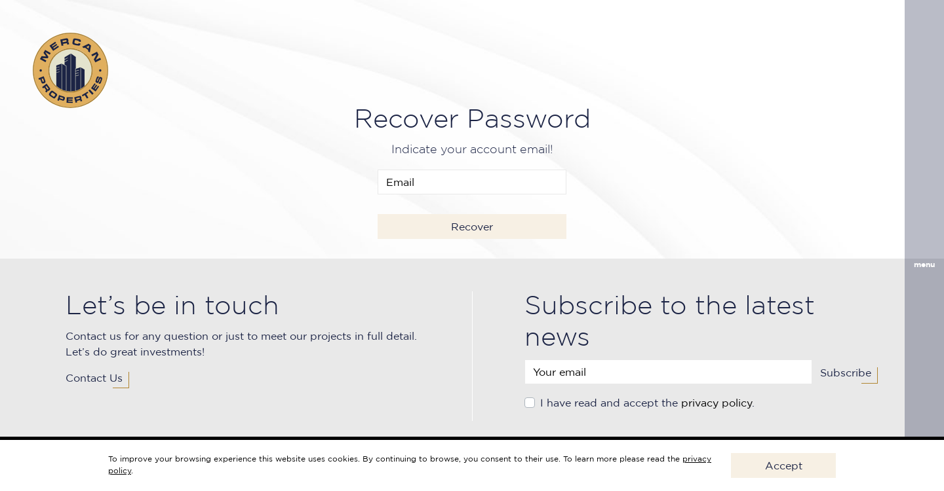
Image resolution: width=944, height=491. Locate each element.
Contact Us (94, 378)
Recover (472, 226)
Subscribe (845, 372)
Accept (783, 465)
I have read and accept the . (647, 403)
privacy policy (716, 403)
